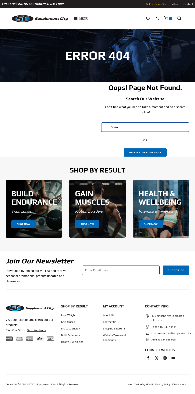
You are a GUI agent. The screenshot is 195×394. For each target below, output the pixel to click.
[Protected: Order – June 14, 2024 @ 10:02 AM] (30, 306)
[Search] (106, 127)
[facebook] (148, 358)
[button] (179, 18)
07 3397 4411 (168, 326)
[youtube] (173, 358)
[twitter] (156, 358)
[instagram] (165, 358)
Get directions (36, 330)
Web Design (135, 384)
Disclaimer (178, 384)
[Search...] (145, 127)
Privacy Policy (162, 384)
